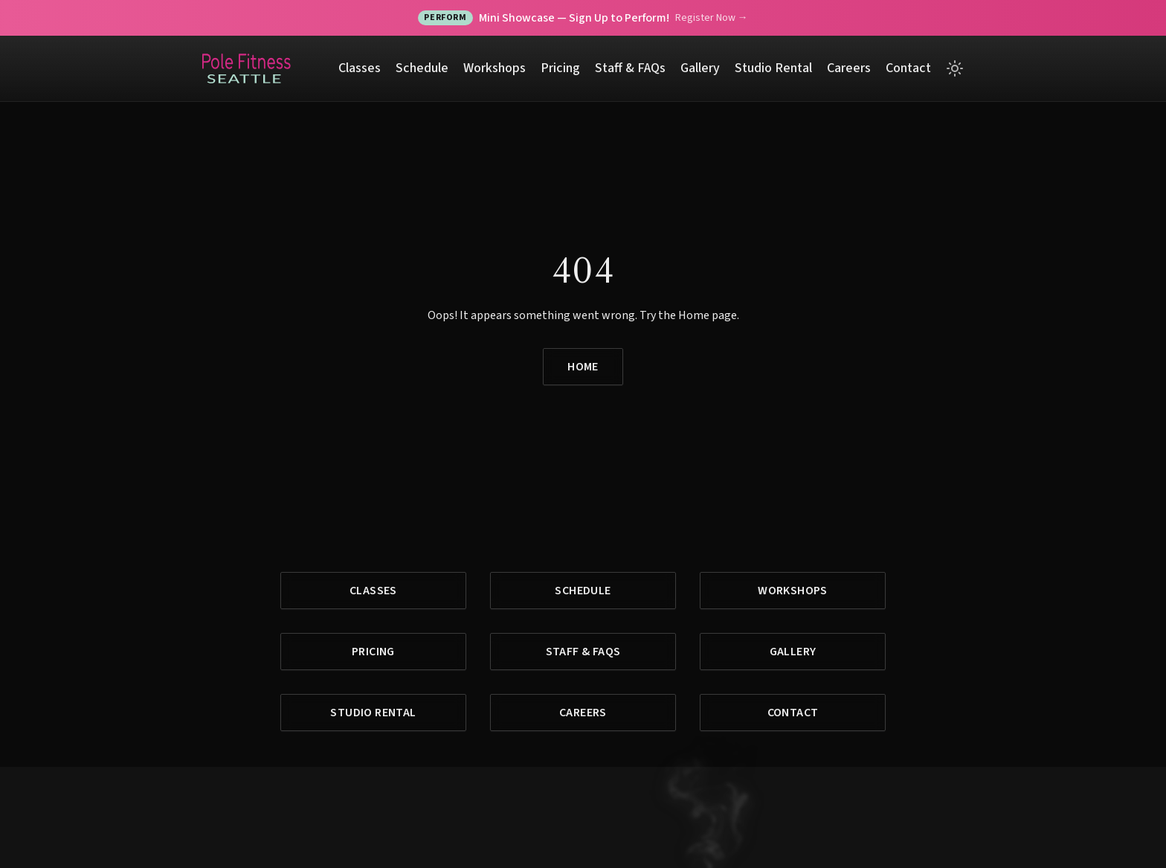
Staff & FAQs (630, 68)
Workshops (494, 68)
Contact (908, 68)
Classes (359, 68)
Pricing (560, 68)
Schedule (422, 68)
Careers (849, 68)
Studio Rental (773, 68)
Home (583, 367)
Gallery (700, 68)
